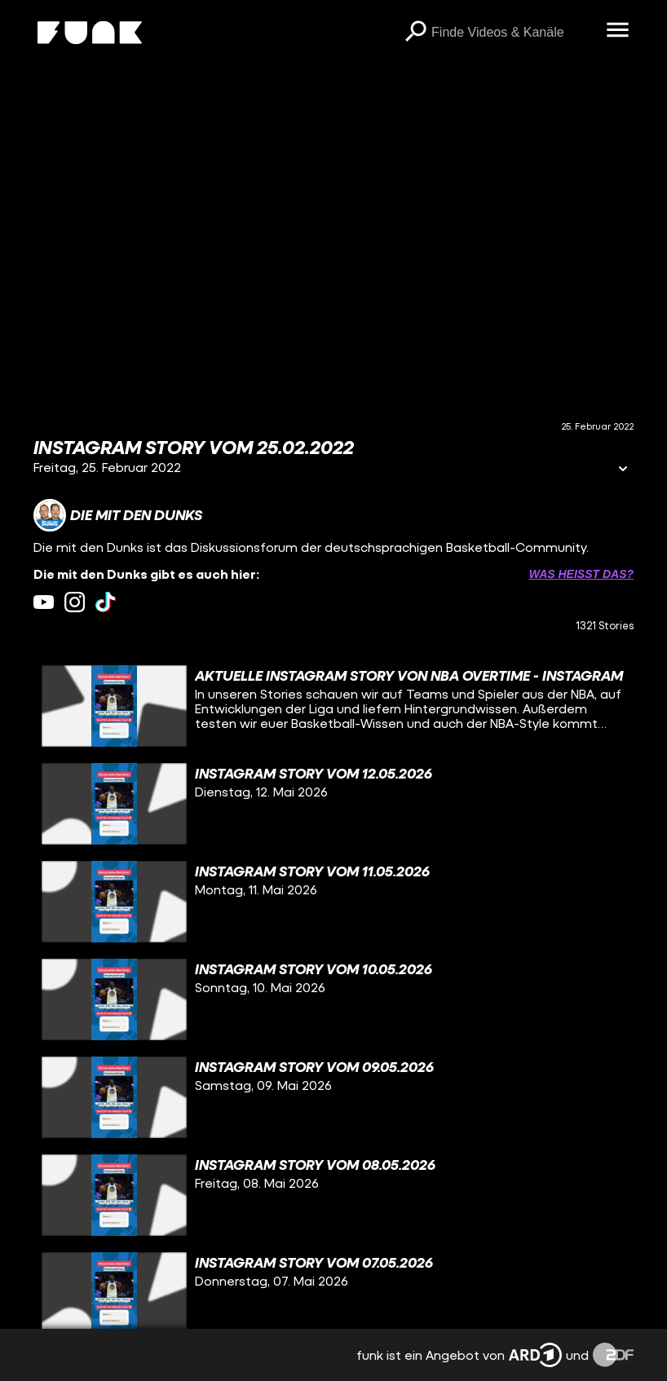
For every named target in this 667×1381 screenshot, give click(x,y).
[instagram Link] (74, 602)
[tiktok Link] (105, 602)
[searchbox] (512, 32)
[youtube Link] (43, 602)
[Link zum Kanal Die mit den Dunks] (117, 515)
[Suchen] (415, 32)
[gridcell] (333, 706)
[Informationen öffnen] (623, 470)
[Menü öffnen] (617, 30)
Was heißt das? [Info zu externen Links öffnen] (581, 573)
